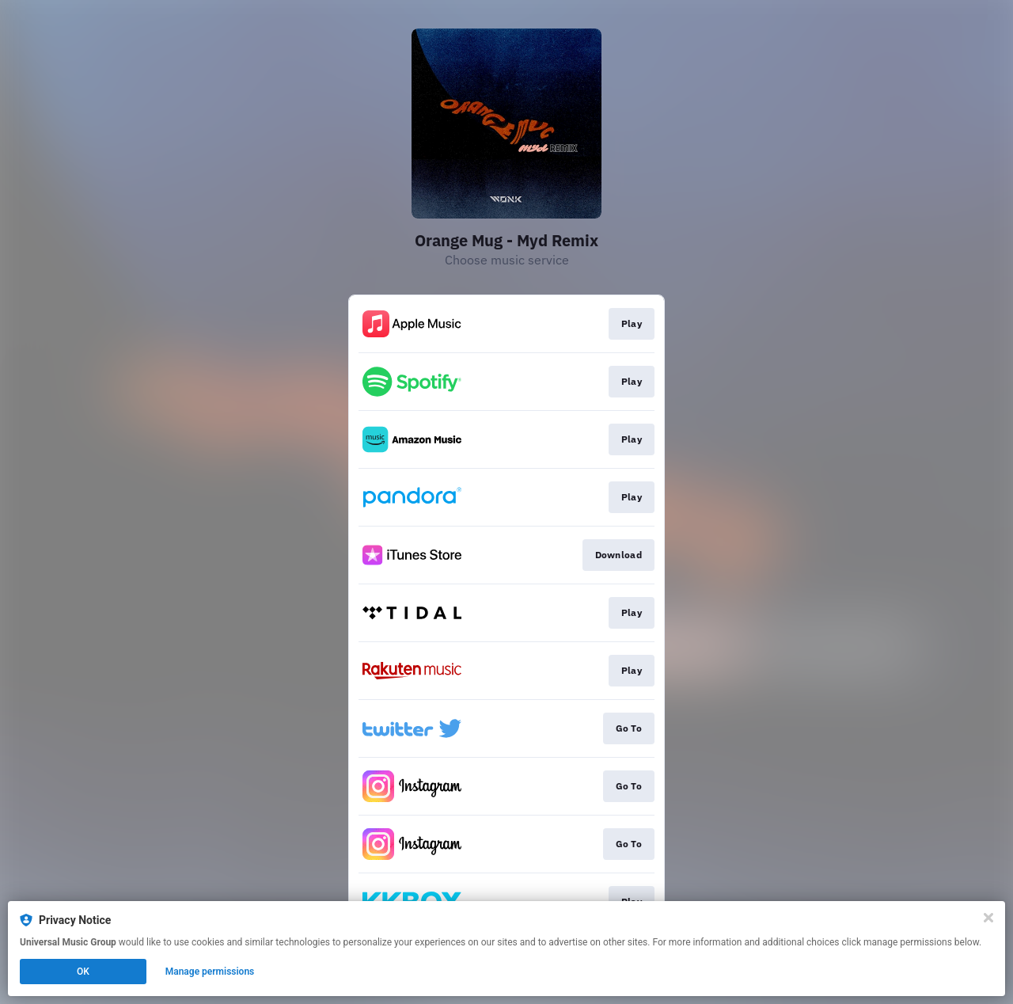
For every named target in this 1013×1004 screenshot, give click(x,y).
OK (83, 971)
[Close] (988, 917)
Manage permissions (210, 971)
